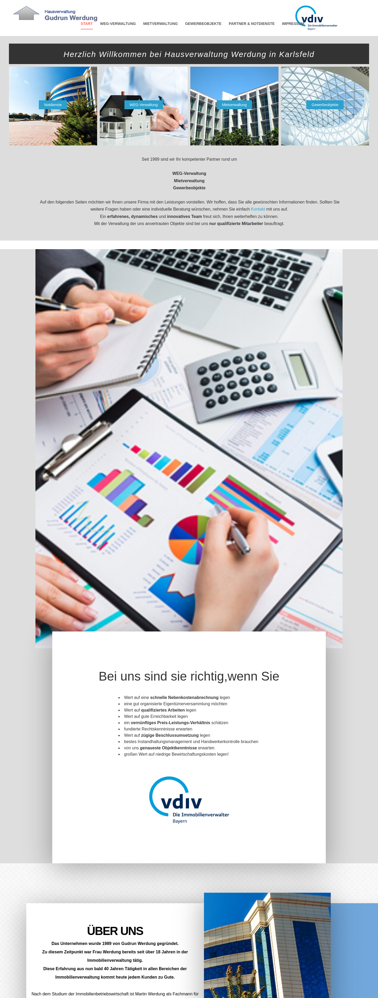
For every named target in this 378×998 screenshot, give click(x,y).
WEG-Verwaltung (144, 105)
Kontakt (258, 209)
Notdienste (53, 105)
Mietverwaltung (234, 105)
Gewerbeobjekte (325, 105)
